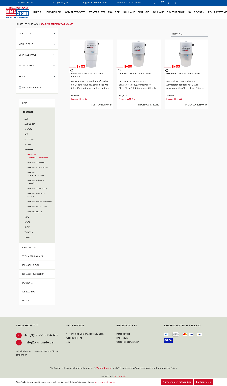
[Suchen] (155, 3)
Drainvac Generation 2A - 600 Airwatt (87, 75)
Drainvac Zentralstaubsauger (37, 156)
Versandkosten (104, 368)
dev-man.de (120, 376)
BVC (26, 134)
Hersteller (28, 112)
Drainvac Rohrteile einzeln (36, 195)
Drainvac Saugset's (36, 162)
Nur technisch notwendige (177, 382)
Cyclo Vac (29, 139)
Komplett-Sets (29, 247)
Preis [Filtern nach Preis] (37, 76)
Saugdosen (27, 283)
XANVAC (28, 237)
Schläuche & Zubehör (33, 274)
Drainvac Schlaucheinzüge (35, 174)
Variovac (29, 232)
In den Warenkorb (101, 104)
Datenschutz (123, 333)
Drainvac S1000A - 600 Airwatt (183, 73)
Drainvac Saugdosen (37, 188)
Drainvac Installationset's (39, 201)
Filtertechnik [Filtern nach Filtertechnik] (37, 65)
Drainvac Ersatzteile (37, 207)
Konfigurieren (203, 382)
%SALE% (25, 300)
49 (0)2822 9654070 (41, 335)
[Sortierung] (189, 34)
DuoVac (28, 144)
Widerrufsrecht (74, 337)
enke (27, 217)
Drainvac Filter (34, 212)
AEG (26, 119)
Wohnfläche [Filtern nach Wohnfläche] (37, 44)
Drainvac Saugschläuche (39, 168)
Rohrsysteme (28, 292)
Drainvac (29, 149)
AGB (68, 341)
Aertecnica (30, 124)
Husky (27, 227)
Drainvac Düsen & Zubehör (35, 182)
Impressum (122, 337)
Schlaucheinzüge (30, 265)
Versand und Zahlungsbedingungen (85, 333)
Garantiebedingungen (127, 341)
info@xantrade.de (39, 342)
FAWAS (27, 222)
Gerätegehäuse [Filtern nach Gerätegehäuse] (37, 54)
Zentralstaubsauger (32, 256)
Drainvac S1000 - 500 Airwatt (135, 73)
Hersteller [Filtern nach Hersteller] (37, 33)
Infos (24, 103)
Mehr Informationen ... (105, 382)
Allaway (28, 129)
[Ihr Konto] (169, 3)
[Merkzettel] (162, 3)
